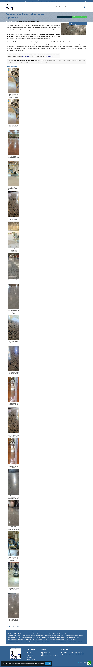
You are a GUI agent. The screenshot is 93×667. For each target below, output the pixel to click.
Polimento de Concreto (32, 634)
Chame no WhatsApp (79, 17)
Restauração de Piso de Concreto (74, 636)
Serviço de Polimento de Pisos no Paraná (13, 158)
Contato (77, 7)
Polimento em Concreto (14, 636)
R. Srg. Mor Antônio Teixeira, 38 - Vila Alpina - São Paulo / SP (21, 1)
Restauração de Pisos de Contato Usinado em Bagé (13, 96)
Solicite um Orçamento (65, 17)
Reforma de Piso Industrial (40, 639)
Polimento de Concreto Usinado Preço (33, 636)
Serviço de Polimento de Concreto (31, 638)
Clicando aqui (49, 56)
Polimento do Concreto (14, 638)
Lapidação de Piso (13, 632)
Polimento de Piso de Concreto (13, 219)
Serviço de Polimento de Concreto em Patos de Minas (13, 529)
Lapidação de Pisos (72, 639)
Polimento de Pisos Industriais (39, 632)
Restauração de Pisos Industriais (51, 638)
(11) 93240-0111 (41, 1)
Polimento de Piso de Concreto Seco (71, 632)
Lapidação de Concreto (51, 641)
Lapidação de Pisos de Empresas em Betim (13, 312)
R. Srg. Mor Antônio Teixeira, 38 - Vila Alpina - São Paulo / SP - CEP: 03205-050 (72, 653)
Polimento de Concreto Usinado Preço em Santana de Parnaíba (13, 189)
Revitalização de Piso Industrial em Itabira (13, 467)
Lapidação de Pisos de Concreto (34, 641)
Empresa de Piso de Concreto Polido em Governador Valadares (13, 374)
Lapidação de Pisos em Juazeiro (13, 280)
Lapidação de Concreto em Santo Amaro (13, 251)
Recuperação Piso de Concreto (56, 639)
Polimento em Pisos (53, 632)
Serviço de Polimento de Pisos (16, 634)
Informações (31, 659)
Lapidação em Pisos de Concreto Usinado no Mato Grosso (13, 590)
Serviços (68, 7)
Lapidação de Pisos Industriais (16, 641)
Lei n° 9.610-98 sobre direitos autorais (43, 63)
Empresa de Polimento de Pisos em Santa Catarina (13, 497)
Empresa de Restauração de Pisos (54, 636)
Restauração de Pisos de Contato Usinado (19, 639)
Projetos (58, 7)
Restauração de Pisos (46, 634)
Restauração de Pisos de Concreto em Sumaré (13, 559)
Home (50, 7)
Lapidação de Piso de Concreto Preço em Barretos (13, 343)
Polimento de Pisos (24, 632)
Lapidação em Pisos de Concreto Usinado (70, 641)
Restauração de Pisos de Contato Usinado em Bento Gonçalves (13, 127)
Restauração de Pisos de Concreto (70, 638)
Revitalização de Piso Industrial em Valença (13, 405)
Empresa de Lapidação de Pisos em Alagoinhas (13, 436)
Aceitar (47, 663)
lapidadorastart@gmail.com (54, 1)
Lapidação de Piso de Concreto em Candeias (13, 621)
